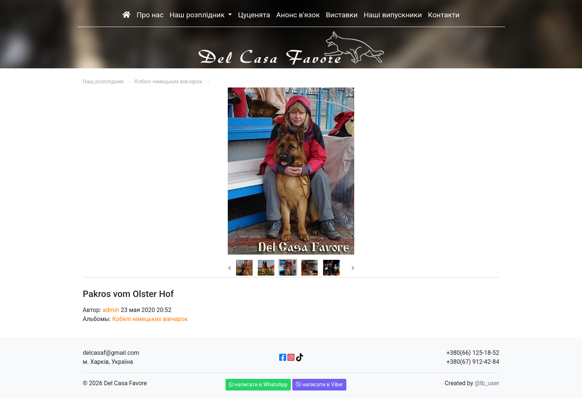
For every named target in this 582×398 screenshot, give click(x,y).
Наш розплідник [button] (198, 15)
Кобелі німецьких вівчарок (168, 81)
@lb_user (487, 383)
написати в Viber (319, 384)
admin (110, 310)
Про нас (150, 15)
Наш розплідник (103, 81)
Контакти (443, 15)
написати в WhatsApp (258, 384)
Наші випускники (393, 15)
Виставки (342, 15)
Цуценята (254, 15)
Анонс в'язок (298, 15)
